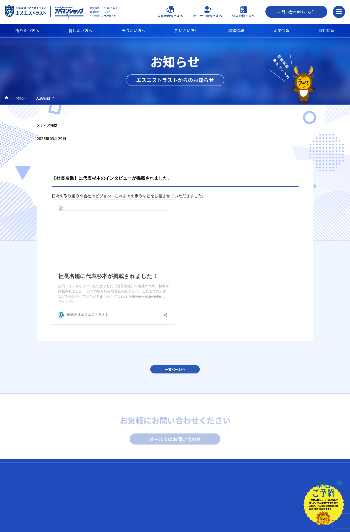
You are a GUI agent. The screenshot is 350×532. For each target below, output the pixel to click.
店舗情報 (236, 30)
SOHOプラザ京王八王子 (264, 515)
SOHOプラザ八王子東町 (264, 510)
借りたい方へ (27, 30)
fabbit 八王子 (257, 521)
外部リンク (258, 487)
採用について (184, 487)
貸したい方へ (80, 30)
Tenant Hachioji (258, 505)
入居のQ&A (107, 495)
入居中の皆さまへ (115, 487)
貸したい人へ (48, 498)
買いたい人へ (48, 520)
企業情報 (281, 30)
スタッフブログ (186, 514)
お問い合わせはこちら (296, 11)
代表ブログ (182, 503)
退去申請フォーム (111, 515)
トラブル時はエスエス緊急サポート (123, 500)
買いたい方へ (187, 30)
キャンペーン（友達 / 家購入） (120, 510)
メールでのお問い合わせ (175, 440)
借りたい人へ (48, 487)
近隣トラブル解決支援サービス (120, 505)
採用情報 (327, 30)
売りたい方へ (133, 30)
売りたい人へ (48, 509)
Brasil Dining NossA (261, 495)
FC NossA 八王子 (259, 500)
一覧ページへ (175, 371)
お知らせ (21, 98)
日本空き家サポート (261, 526)
